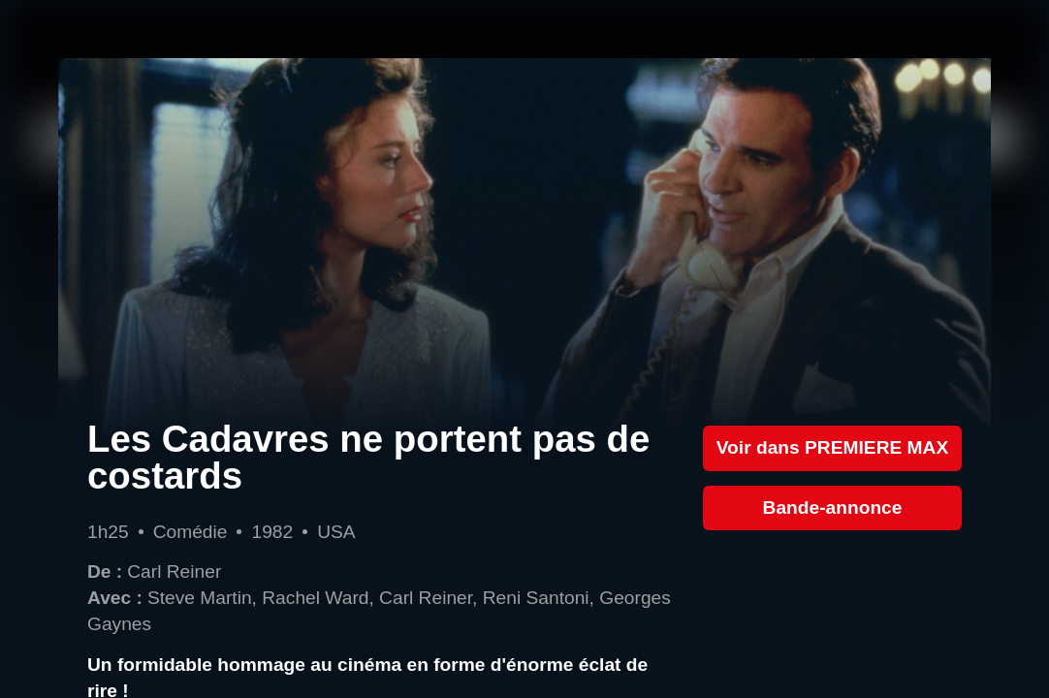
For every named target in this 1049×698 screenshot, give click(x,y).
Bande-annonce (833, 507)
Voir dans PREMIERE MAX (832, 447)
